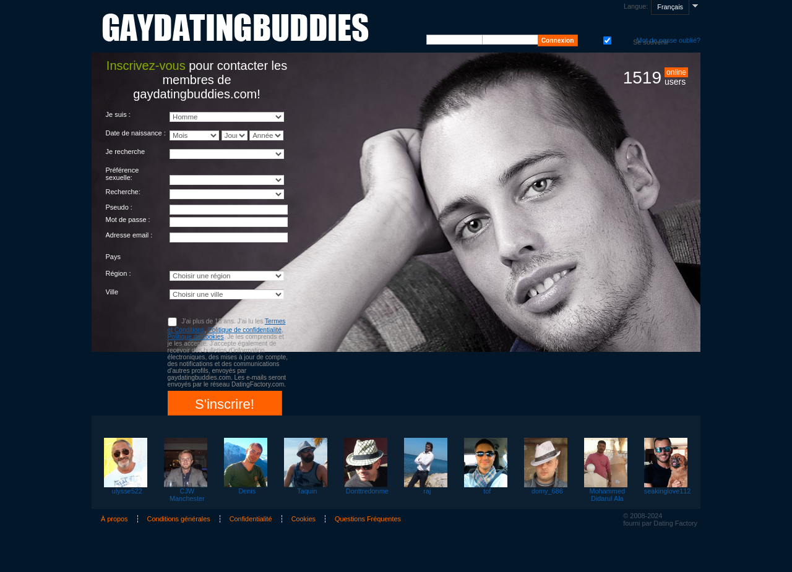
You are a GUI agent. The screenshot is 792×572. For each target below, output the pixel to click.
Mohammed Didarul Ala (607, 494)
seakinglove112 (667, 491)
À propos (114, 519)
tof (487, 491)
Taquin (307, 491)
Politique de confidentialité (245, 330)
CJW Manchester (187, 494)
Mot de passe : (128, 219)
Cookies (303, 519)
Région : (118, 273)
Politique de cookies (196, 336)
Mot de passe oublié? (668, 40)
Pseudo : (119, 207)
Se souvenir (606, 39)
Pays (113, 256)
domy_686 (547, 491)
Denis (247, 491)
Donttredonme (367, 491)
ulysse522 (127, 491)
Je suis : (118, 114)
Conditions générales (178, 519)
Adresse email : (129, 235)
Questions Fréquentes (368, 519)
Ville (112, 292)
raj (427, 491)
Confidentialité (251, 519)
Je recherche (125, 151)
